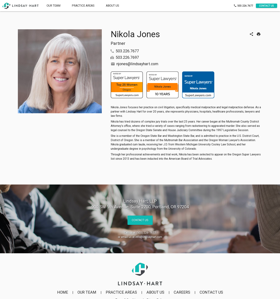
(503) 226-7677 (146, 232)
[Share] (251, 34)
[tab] (83, 6)
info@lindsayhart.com (148, 237)
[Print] (258, 34)
